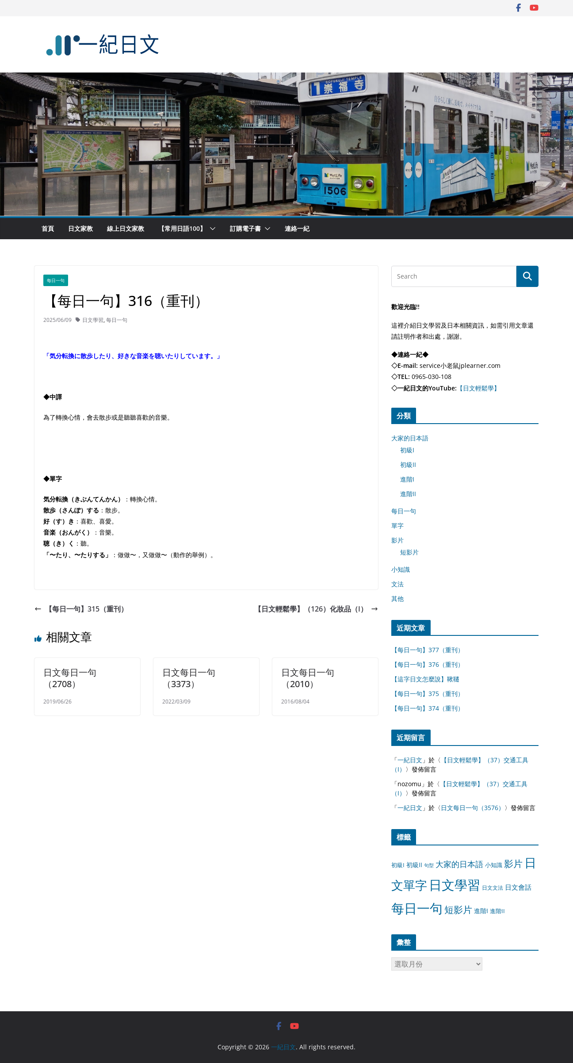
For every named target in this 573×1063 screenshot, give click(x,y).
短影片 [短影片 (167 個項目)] (458, 909)
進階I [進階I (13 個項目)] (481, 910)
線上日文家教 (125, 228)
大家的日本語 (409, 438)
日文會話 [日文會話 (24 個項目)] (518, 887)
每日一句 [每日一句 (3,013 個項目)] (417, 908)
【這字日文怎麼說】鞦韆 (425, 679)
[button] (211, 228)
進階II (408, 493)
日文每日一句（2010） (307, 678)
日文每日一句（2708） (69, 678)
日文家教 (80, 228)
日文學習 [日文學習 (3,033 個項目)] (454, 885)
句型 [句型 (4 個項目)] (429, 865)
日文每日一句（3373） (188, 678)
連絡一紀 (297, 228)
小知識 (400, 569)
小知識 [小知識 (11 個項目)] (493, 865)
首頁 (48, 228)
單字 (397, 525)
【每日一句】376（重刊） (427, 664)
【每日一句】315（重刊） (81, 609)
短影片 (409, 552)
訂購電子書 (245, 228)
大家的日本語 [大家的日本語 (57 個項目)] (459, 864)
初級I (407, 450)
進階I (407, 479)
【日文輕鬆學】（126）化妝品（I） (316, 609)
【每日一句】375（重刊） (427, 693)
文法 (397, 584)
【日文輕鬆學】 (478, 388)
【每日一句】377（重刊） (427, 650)
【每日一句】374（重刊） (427, 708)
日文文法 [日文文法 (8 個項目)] (492, 887)
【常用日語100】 (182, 228)
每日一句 (56, 280)
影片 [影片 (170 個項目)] (513, 863)
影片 (397, 540)
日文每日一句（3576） (472, 807)
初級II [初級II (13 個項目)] (414, 864)
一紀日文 (409, 760)
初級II (408, 464)
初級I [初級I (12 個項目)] (398, 865)
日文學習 (92, 320)
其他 (397, 598)
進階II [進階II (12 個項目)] (497, 911)
